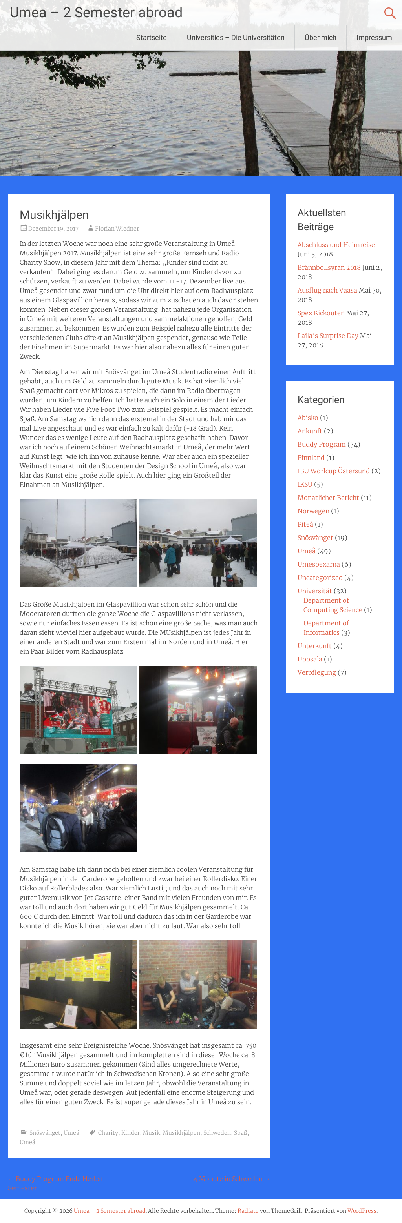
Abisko (308, 418)
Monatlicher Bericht (328, 498)
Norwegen (313, 511)
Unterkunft (315, 646)
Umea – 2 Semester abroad (96, 12)
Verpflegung (317, 672)
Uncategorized (320, 578)
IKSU (305, 484)
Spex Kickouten (321, 313)
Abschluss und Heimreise (336, 245)
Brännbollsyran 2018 (329, 267)
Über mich (320, 37)
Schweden (217, 1132)
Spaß (240, 1132)
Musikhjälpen (181, 1132)
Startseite (151, 37)
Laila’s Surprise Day (328, 336)
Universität (315, 591)
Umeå (71, 1132)
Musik (151, 1132)
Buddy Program (322, 444)
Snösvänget (44, 1132)
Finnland (311, 458)
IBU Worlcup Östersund (334, 471)
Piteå (305, 524)
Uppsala (310, 659)
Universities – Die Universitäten (236, 37)
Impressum (374, 37)
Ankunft (310, 431)
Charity (108, 1132)
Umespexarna (319, 564)
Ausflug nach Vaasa (327, 290)
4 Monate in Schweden (232, 1179)
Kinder (130, 1132)
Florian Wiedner (117, 228)
